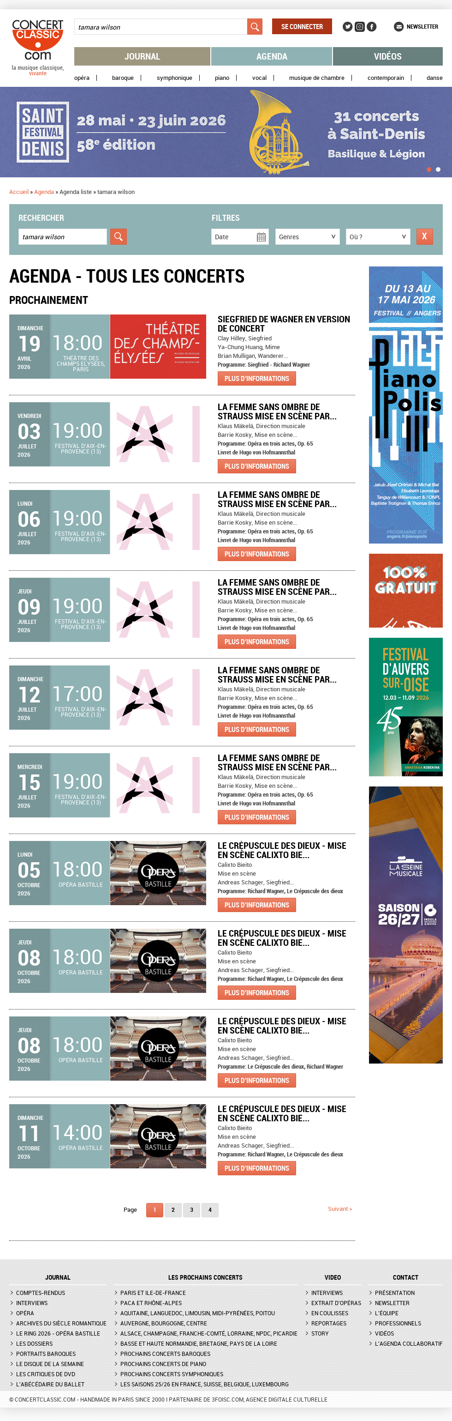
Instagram (360, 27)
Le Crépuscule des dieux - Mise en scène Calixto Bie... (282, 850)
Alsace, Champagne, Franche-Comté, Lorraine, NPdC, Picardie (208, 1333)
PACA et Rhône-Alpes (151, 1302)
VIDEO (333, 1277)
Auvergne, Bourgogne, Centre (163, 1323)
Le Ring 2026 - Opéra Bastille (58, 1333)
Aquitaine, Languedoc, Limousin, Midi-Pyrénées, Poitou (197, 1313)
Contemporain (386, 78)
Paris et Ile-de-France (153, 1292)
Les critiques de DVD (45, 1374)
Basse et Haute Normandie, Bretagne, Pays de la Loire (198, 1343)
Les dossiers (34, 1343)
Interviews (32, 1302)
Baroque (123, 78)
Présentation (395, 1292)
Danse (435, 78)
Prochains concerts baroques (165, 1353)
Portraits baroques (46, 1353)
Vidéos (388, 56)
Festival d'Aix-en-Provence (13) (81, 448)
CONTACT (405, 1277)
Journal (143, 56)
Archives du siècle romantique (61, 1323)
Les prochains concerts (205, 1277)
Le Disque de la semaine (50, 1363)
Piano (222, 78)
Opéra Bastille (81, 884)
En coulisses (329, 1313)
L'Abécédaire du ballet (50, 1384)
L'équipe (386, 1313)
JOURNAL (58, 1277)
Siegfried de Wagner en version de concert (284, 323)
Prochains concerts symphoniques (171, 1374)
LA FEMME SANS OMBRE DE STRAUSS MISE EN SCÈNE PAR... (277, 411)
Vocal (259, 78)
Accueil (19, 191)
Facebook (372, 27)
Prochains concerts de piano (163, 1363)
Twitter (348, 27)
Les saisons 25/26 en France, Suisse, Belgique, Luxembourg (204, 1384)
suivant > (340, 1208)
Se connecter (302, 26)
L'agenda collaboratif (409, 1343)
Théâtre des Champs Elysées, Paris (81, 363)
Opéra (81, 78)
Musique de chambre (317, 78)
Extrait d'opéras (336, 1302)
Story (320, 1333)
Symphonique (174, 78)
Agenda (271, 56)
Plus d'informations (257, 378)
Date (221, 236)
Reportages (328, 1323)
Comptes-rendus (40, 1292)
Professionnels (398, 1323)
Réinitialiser (424, 237)
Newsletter (422, 26)
